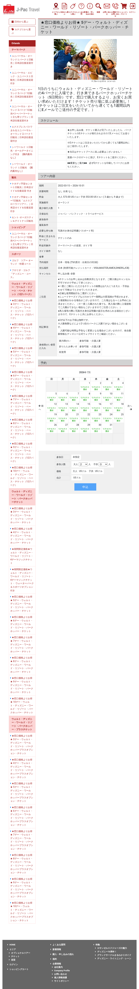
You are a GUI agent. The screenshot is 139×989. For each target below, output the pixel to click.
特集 (96, 944)
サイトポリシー (60, 981)
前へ (41, 408)
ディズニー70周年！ (106, 951)
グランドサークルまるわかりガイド (113, 955)
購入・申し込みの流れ (62, 954)
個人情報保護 (59, 977)
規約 (53, 959)
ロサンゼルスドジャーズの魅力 (111, 948)
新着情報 (55, 949)
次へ (129, 408)
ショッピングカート (18, 969)
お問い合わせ (59, 974)
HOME (11, 944)
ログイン (12, 964)
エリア (11, 949)
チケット (14, 956)
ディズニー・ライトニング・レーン (113, 958)
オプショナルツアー (19, 953)
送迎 (12, 960)
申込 (85, 487)
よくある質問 (57, 944)
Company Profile (61, 970)
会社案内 (57, 967)
